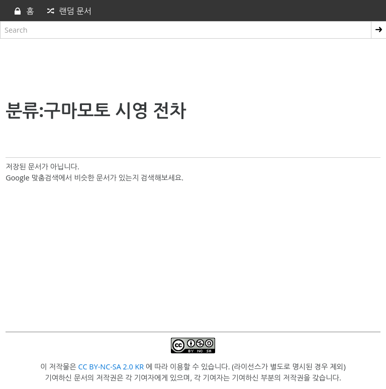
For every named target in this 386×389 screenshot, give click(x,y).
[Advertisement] (193, 66)
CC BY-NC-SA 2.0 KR (111, 366)
